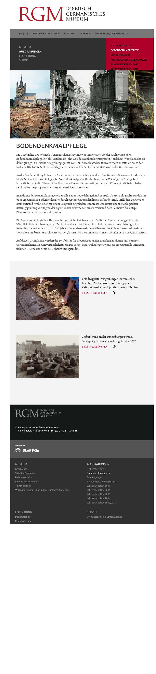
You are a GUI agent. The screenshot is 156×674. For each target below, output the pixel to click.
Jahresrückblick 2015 (98, 494)
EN (21, 33)
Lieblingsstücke (23, 477)
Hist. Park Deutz (121, 45)
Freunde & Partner (46, 33)
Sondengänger (120, 55)
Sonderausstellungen (26, 481)
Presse (85, 33)
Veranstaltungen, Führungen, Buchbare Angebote (42, 490)
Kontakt (70, 33)
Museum (25, 47)
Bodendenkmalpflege (125, 50)
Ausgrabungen (30, 51)
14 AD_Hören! (23, 485)
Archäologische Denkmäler (129, 59)
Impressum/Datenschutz (112, 33)
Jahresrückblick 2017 (124, 64)
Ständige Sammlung (25, 473)
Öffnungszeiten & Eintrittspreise (104, 516)
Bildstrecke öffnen (94, 293)
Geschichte (21, 469)
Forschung (27, 55)
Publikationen (22, 516)
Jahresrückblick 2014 (98, 498)
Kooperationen (23, 521)
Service (24, 60)
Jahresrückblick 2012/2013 (102, 502)
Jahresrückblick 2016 (124, 69)
